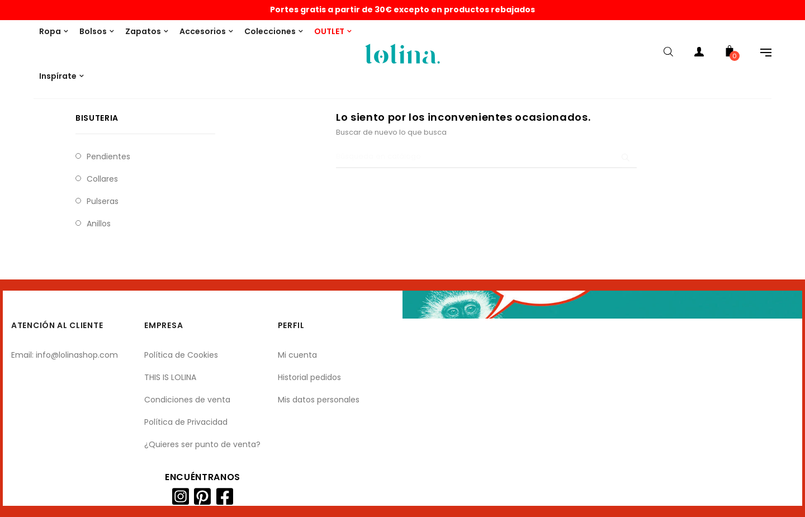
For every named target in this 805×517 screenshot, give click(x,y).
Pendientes (108, 156)
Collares (102, 178)
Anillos (99, 223)
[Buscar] (486, 157)
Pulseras (103, 201)
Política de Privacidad (186, 422)
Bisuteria (97, 118)
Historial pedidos (309, 377)
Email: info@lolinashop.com (64, 355)
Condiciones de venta (187, 399)
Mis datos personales (318, 399)
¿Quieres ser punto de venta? (202, 444)
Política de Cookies (181, 355)
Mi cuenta (297, 355)
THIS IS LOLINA (170, 377)
